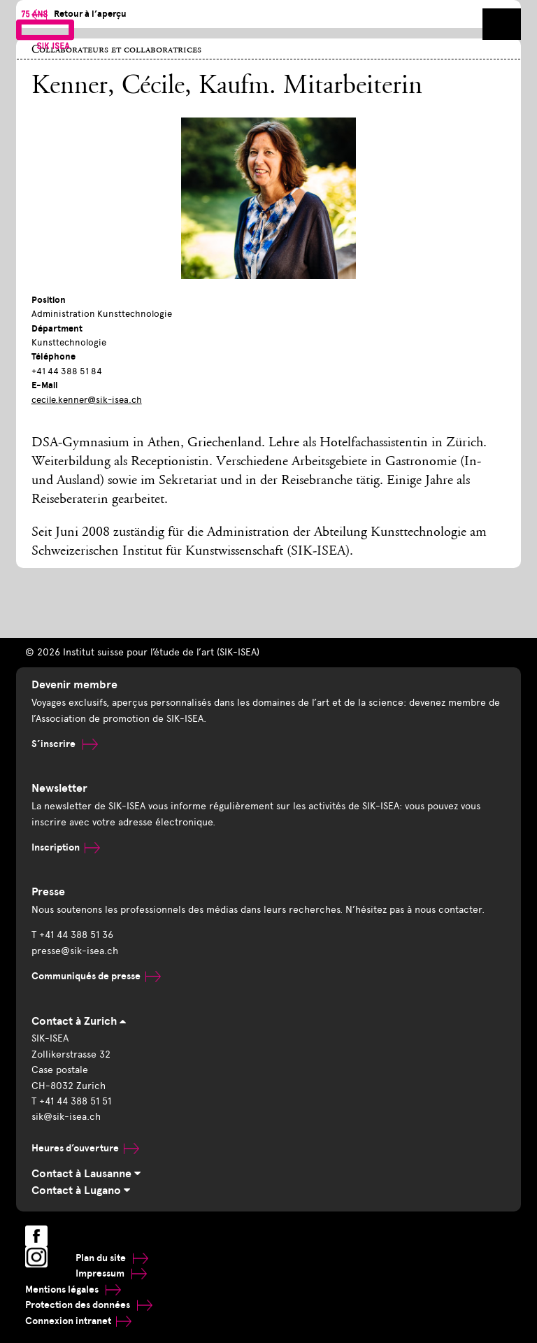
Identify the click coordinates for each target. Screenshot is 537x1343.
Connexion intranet (78, 1321)
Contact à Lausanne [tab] (86, 1174)
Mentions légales (73, 1289)
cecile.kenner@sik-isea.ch (86, 400)
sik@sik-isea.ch (66, 1117)
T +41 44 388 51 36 (72, 935)
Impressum (111, 1273)
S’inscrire (64, 744)
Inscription (65, 847)
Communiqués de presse (96, 976)
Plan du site (112, 1258)
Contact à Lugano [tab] (80, 1191)
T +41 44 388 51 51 (71, 1101)
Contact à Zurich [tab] (78, 1021)
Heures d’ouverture (85, 1148)
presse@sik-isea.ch (74, 951)
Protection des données (88, 1305)
